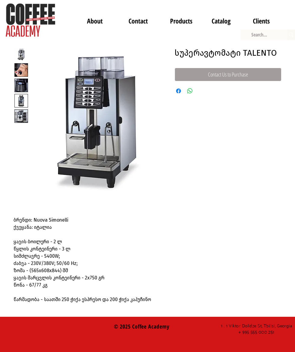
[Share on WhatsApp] (190, 91)
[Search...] (259, 34)
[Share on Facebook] (178, 91)
